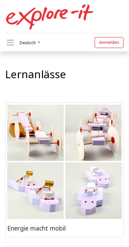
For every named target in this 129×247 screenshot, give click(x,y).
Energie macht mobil (36, 228)
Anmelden (109, 42)
